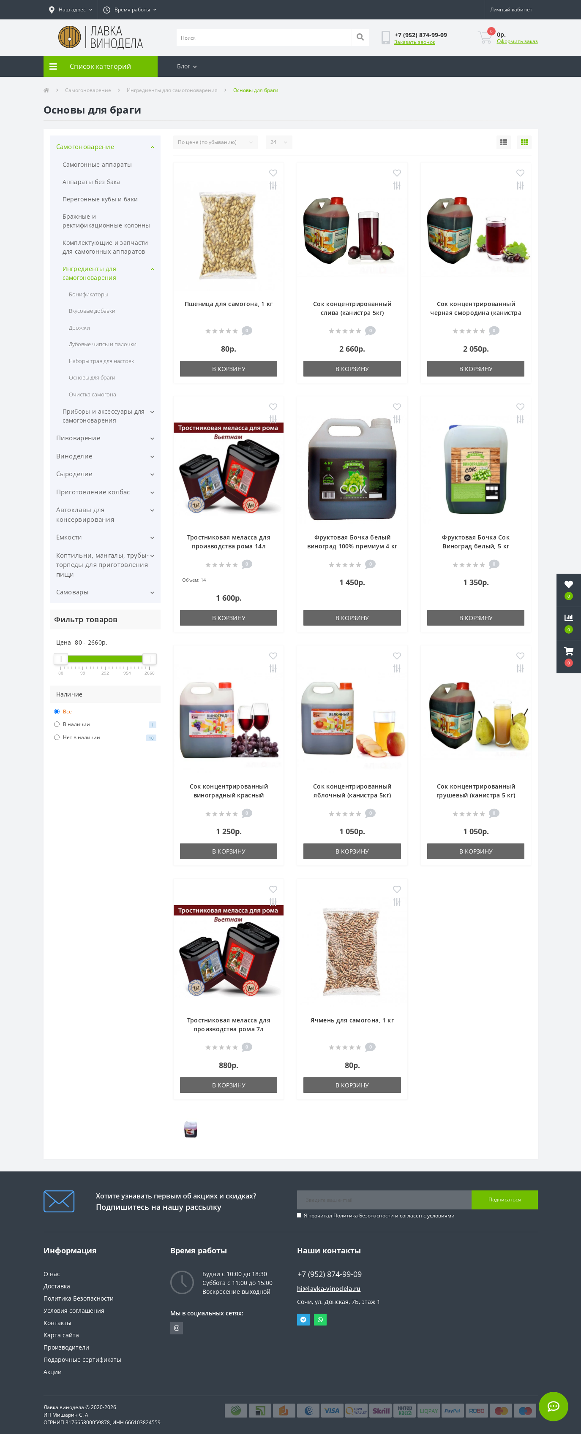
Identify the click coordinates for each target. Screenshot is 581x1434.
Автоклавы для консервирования (85, 514)
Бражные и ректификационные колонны (106, 220)
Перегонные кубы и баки (100, 199)
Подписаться (504, 1199)
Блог (187, 66)
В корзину (228, 369)
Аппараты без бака (91, 182)
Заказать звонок (414, 42)
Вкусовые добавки (92, 310)
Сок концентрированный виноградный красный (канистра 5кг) (229, 795)
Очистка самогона (93, 394)
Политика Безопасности (363, 1215)
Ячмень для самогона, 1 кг (352, 1020)
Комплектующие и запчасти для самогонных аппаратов (105, 247)
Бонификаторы (88, 294)
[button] (71, 9)
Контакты (57, 1323)
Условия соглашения (74, 1311)
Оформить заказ (517, 41)
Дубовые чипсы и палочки (103, 344)
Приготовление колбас (93, 492)
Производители (66, 1347)
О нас (52, 1274)
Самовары (72, 592)
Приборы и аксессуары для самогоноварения (104, 415)
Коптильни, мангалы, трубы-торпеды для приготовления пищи (102, 564)
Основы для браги (92, 377)
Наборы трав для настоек (101, 361)
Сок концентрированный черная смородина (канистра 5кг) (475, 312)
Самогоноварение (88, 90)
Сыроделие (74, 473)
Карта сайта (61, 1335)
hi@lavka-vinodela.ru (329, 1289)
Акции (53, 1372)
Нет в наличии (105, 737)
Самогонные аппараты (97, 164)
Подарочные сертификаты (82, 1359)
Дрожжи (79, 327)
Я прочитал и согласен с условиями (379, 1215)
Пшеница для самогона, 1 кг (229, 304)
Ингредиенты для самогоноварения (172, 90)
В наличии (105, 724)
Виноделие (74, 456)
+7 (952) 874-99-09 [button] (329, 1274)
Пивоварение (78, 438)
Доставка (57, 1286)
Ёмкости (69, 537)
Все (63, 711)
